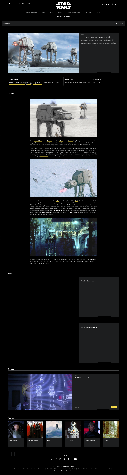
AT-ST (82, 261)
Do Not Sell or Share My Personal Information (62, 470)
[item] (32, 13)
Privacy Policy (41, 468)
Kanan (36, 150)
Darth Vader (73, 212)
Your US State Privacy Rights (69, 468)
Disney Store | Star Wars (83, 468)
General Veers (57, 210)
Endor (63, 259)
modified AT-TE (76, 144)
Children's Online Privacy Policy (53, 468)
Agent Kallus (38, 141)
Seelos (70, 141)
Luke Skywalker (48, 206)
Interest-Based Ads (106, 468)
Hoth (76, 201)
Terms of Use (17, 468)
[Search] (63, 23)
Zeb (61, 154)
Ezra (71, 154)
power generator (46, 212)
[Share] (114, 407)
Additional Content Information (29, 468)
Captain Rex (44, 156)
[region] (43, 297)
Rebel (57, 201)
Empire (49, 141)
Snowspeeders (45, 205)
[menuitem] (44, 13)
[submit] (103, 4)
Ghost (61, 141)
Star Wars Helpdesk (95, 468)
